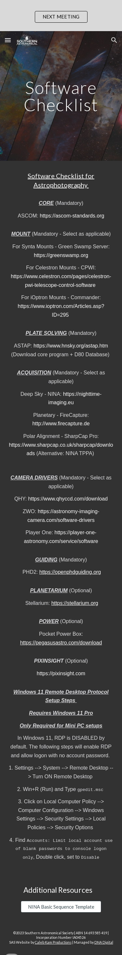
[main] (61, 96)
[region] (61, 15)
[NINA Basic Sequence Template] (61, 906)
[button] (8, 40)
